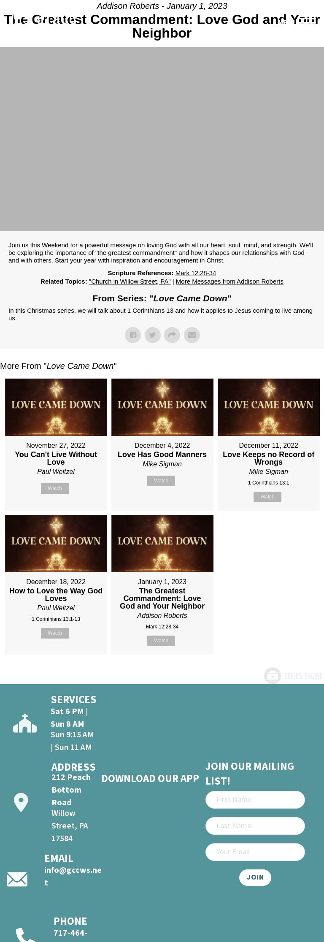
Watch (55, 488)
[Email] (255, 852)
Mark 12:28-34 (196, 272)
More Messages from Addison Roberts (230, 281)
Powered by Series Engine (293, 675)
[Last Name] (255, 826)
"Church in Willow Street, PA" (130, 281)
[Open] (307, 23)
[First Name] (255, 800)
